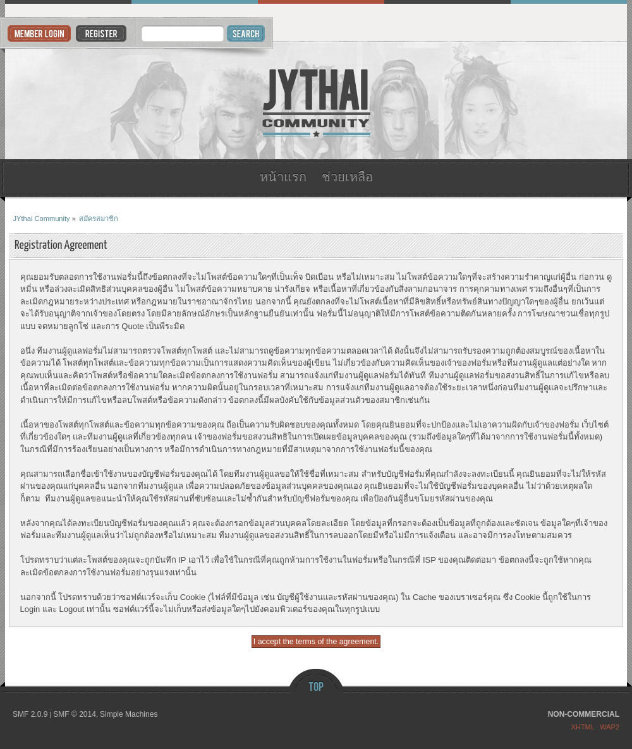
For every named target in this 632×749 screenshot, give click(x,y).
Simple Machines (128, 714)
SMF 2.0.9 (30, 714)
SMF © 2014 (74, 714)
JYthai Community (316, 100)
